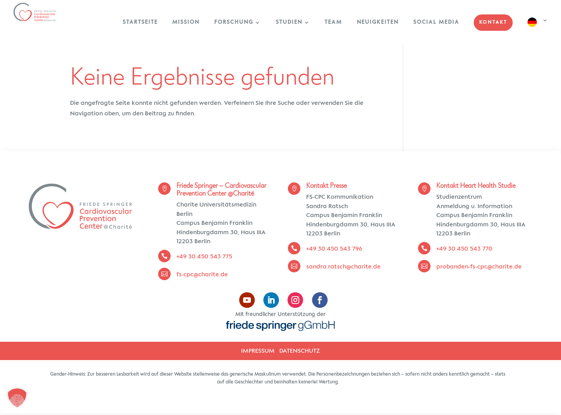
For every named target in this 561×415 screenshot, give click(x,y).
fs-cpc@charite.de (202, 274)
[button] (17, 398)
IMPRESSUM (258, 351)
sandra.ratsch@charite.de (343, 266)
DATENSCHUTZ (299, 351)
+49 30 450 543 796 (334, 248)
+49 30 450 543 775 (204, 256)
